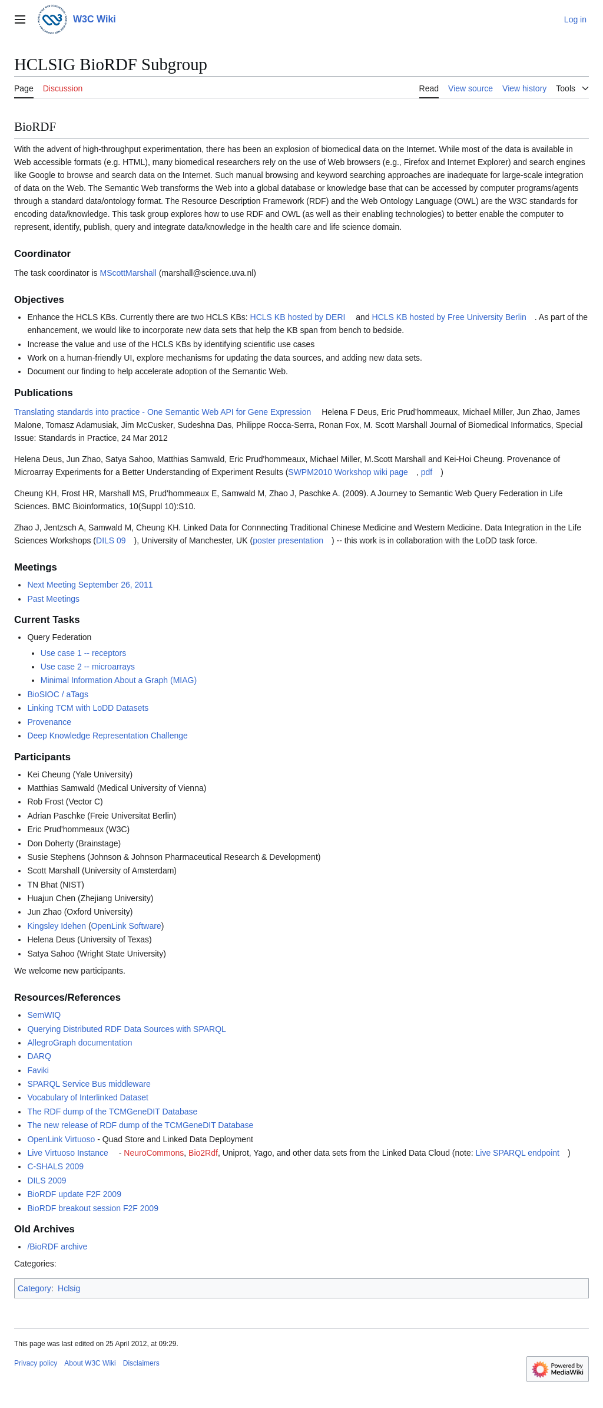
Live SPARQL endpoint (517, 1153)
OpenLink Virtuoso (61, 1139)
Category (34, 1288)
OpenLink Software (126, 926)
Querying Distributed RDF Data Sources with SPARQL (126, 1029)
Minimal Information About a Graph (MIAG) (119, 680)
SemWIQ (44, 1015)
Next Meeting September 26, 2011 (90, 584)
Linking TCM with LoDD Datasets (87, 708)
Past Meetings (53, 599)
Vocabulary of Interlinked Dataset (87, 1097)
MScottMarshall (128, 273)
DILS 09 (111, 540)
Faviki (38, 1070)
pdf (426, 472)
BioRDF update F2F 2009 (74, 1194)
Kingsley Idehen (56, 926)
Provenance (49, 722)
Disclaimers (141, 1363)
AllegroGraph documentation (79, 1042)
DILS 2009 (46, 1180)
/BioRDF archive (57, 1246)
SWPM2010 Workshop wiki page (348, 472)
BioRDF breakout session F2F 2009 (92, 1208)
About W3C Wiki (89, 1363)
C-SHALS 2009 (55, 1166)
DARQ (39, 1056)
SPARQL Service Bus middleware (88, 1084)
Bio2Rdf (203, 1153)
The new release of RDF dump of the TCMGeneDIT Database (140, 1125)
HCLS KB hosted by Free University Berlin (449, 317)
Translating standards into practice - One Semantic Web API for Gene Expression (162, 412)
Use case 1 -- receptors (84, 653)
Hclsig (69, 1288)
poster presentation (288, 540)
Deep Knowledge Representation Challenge (107, 735)
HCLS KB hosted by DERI (298, 317)
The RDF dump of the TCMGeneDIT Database (112, 1111)
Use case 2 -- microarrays (88, 666)
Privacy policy (35, 1363)
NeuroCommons (154, 1153)
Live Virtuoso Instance (67, 1153)
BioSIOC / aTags (57, 694)
